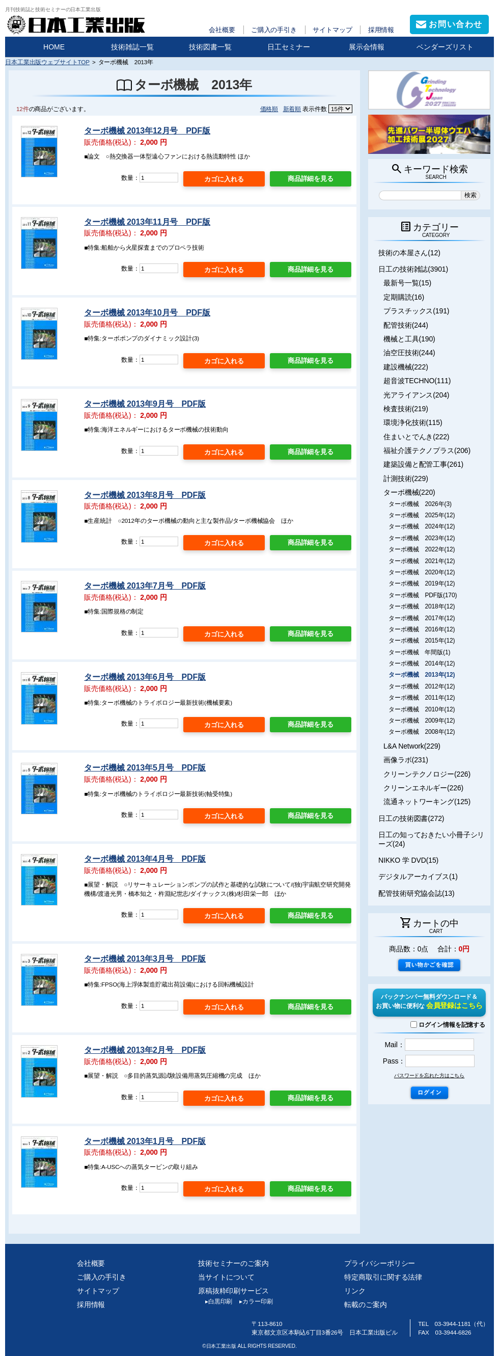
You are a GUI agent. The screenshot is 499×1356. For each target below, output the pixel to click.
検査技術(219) (405, 409)
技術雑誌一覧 (132, 47)
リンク (355, 1291)
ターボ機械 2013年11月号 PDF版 (147, 222)
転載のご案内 (365, 1304)
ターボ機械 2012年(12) (422, 686)
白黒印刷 (215, 1301)
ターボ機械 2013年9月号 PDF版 (145, 404)
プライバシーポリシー (379, 1263)
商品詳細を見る (311, 178)
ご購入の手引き (274, 30)
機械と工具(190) (409, 339)
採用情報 (381, 30)
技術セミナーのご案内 (233, 1263)
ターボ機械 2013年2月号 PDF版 (145, 1050)
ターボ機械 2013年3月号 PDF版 (145, 958)
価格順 (269, 108)
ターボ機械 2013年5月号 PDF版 (145, 767)
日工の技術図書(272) (411, 818)
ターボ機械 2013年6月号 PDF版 (145, 677)
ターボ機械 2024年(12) (422, 526)
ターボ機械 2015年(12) (422, 640)
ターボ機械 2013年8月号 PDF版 (145, 495)
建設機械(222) (405, 367)
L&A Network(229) (411, 746)
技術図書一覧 (210, 47)
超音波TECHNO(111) (417, 381)
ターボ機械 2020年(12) (422, 572)
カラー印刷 (252, 1301)
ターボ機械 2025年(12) (422, 515)
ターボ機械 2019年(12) (422, 583)
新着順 (292, 108)
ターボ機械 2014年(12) (422, 663)
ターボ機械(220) (409, 492)
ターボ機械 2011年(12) (422, 697)
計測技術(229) (405, 478)
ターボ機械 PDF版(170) (423, 595)
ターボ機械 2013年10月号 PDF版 (147, 312)
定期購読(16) (403, 297)
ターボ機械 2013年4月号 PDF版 (145, 859)
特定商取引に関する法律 (383, 1277)
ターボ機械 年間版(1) (419, 652)
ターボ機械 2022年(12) (422, 549)
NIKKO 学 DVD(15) (408, 860)
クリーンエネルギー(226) (423, 788)
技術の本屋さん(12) (409, 253)
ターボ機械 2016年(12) (422, 629)
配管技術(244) (405, 325)
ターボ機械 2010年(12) (422, 709)
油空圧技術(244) (409, 353)
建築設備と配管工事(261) (423, 464)
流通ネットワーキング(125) (426, 801)
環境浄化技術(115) (412, 422)
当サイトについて (226, 1277)
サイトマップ (332, 30)
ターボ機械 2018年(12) (422, 606)
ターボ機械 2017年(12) (422, 618)
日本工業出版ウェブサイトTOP (47, 62)
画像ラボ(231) (405, 760)
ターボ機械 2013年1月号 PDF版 (145, 1141)
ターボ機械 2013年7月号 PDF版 (145, 585)
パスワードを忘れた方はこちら (429, 1075)
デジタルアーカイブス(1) (418, 876)
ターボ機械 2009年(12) (422, 720)
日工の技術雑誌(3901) (413, 269)
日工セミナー (288, 47)
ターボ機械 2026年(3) (420, 504)
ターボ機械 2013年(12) (422, 674)
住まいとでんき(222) (416, 437)
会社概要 (222, 30)
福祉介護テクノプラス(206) (426, 450)
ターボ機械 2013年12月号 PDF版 (147, 130)
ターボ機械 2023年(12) (422, 538)
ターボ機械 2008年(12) (422, 731)
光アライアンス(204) (416, 395)
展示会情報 (366, 47)
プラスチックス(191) (416, 311)
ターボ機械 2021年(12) (422, 561)
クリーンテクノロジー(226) (426, 774)
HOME (54, 47)
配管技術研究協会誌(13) (416, 893)
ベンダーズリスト (445, 47)
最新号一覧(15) (407, 283)
